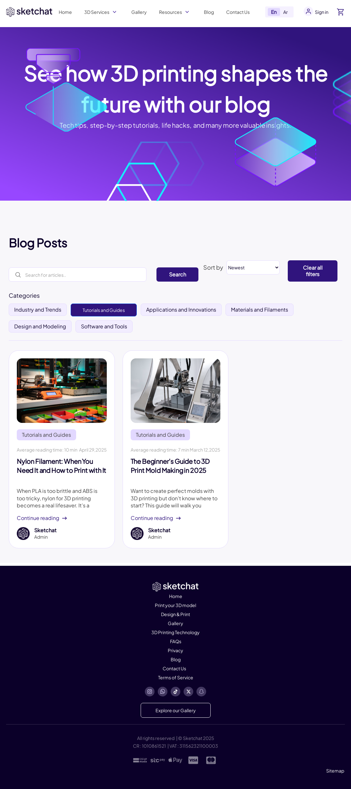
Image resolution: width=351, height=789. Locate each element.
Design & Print (175, 614)
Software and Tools (104, 326)
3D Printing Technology (175, 632)
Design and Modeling (40, 326)
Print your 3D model (175, 605)
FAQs (175, 641)
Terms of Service (175, 677)
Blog (209, 12)
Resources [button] (170, 12)
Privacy (175, 650)
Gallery (139, 12)
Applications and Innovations (181, 309)
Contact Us (238, 12)
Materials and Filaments (259, 309)
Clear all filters (313, 270)
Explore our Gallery (175, 710)
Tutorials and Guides (104, 310)
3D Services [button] (96, 12)
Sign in (321, 12)
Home (65, 12)
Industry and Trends (37, 309)
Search (177, 274)
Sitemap (335, 771)
